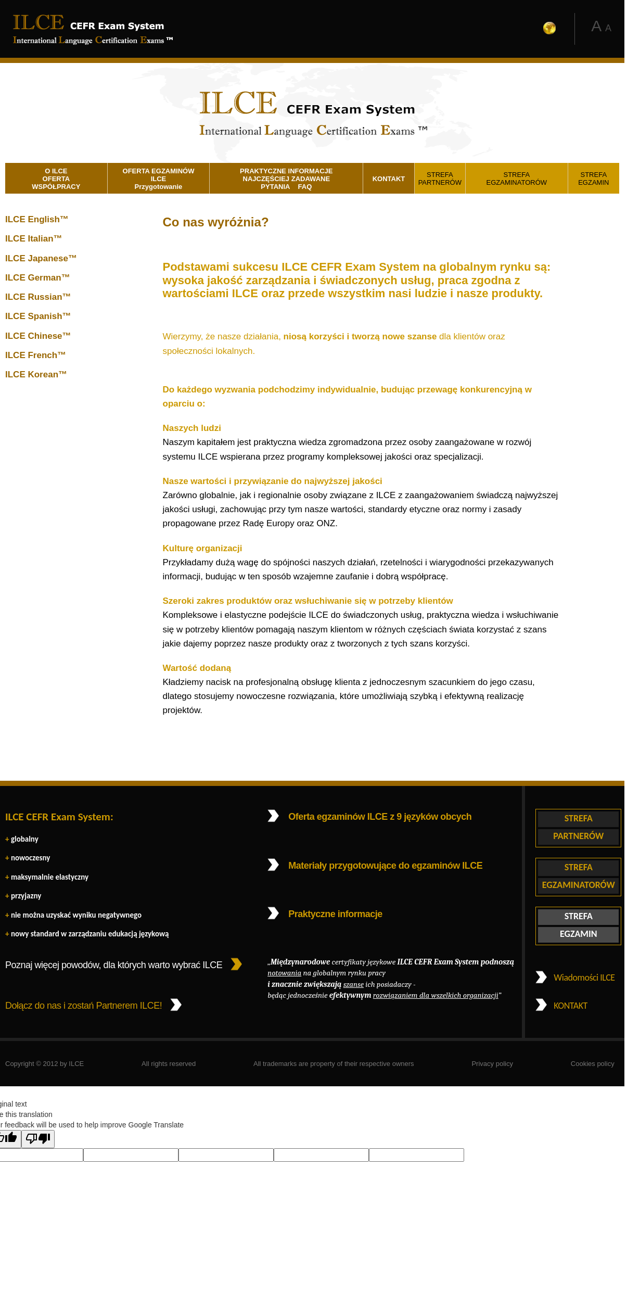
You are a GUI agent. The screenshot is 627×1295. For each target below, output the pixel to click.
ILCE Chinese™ (38, 336)
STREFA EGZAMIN (593, 178)
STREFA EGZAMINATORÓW (517, 178)
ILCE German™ (37, 278)
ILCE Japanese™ (41, 258)
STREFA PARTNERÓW (440, 178)
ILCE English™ (37, 219)
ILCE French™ (35, 355)
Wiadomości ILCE (584, 977)
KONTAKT (389, 179)
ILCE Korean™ (36, 374)
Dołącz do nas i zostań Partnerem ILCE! (83, 1005)
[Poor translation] (38, 1139)
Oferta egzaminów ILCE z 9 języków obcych (379, 816)
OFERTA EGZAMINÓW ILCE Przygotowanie (159, 178)
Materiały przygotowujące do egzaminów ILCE (385, 865)
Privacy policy (492, 1064)
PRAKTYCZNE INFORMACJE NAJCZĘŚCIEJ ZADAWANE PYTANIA (286, 178)
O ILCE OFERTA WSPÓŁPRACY (56, 178)
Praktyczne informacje (335, 914)
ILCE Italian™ (33, 239)
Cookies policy (593, 1064)
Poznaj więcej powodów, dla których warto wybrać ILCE (113, 965)
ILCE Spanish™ (38, 316)
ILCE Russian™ (38, 297)
